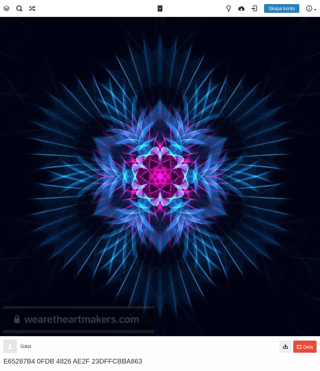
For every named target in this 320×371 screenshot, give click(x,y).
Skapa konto (281, 8)
